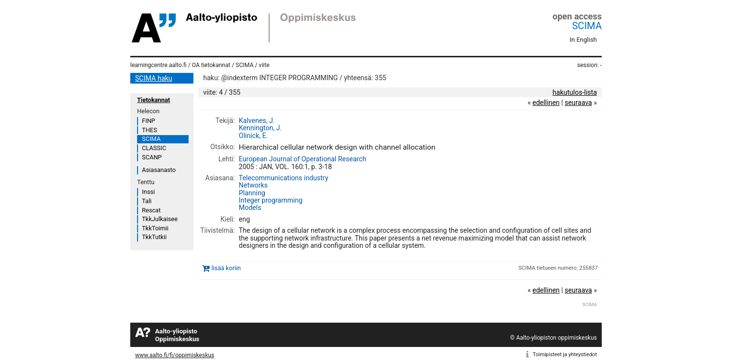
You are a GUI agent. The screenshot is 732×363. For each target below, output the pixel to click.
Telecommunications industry (283, 178)
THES (149, 130)
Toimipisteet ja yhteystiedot (565, 354)
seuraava (578, 102)
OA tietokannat (211, 65)
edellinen (545, 102)
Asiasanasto (158, 169)
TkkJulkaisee (159, 219)
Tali (147, 201)
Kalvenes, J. (257, 120)
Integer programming (270, 200)
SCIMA (587, 26)
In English (583, 39)
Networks (253, 185)
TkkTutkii (154, 237)
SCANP (152, 157)
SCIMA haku (153, 78)
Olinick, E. (253, 135)
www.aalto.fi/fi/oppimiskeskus (174, 355)
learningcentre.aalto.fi (158, 65)
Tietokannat (153, 100)
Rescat (151, 210)
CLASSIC (154, 148)
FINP (148, 120)
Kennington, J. (260, 128)
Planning (252, 193)
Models (250, 207)
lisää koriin (226, 268)
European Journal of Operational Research (302, 159)
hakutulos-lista (575, 92)
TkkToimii (155, 228)
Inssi (148, 191)
